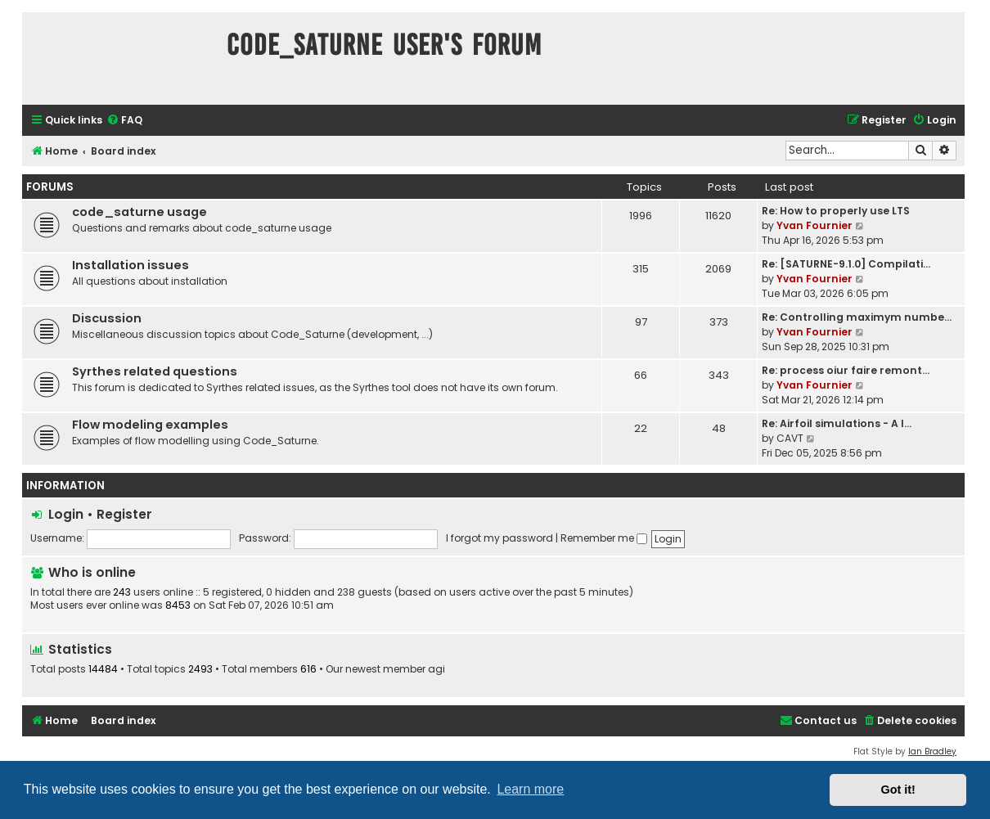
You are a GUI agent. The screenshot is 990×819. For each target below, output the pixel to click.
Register (124, 514)
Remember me (603, 538)
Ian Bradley (932, 751)
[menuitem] (124, 121)
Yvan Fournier (814, 225)
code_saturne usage (139, 212)
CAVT (789, 438)
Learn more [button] (530, 789)
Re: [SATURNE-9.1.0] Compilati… (846, 264)
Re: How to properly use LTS (836, 211)
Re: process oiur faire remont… (845, 370)
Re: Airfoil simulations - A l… (836, 423)
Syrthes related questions (154, 371)
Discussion (107, 318)
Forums (50, 187)
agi (436, 669)
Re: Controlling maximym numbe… (857, 317)
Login (65, 514)
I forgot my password (499, 538)
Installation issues (130, 265)
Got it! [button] (898, 789)
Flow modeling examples (150, 424)
